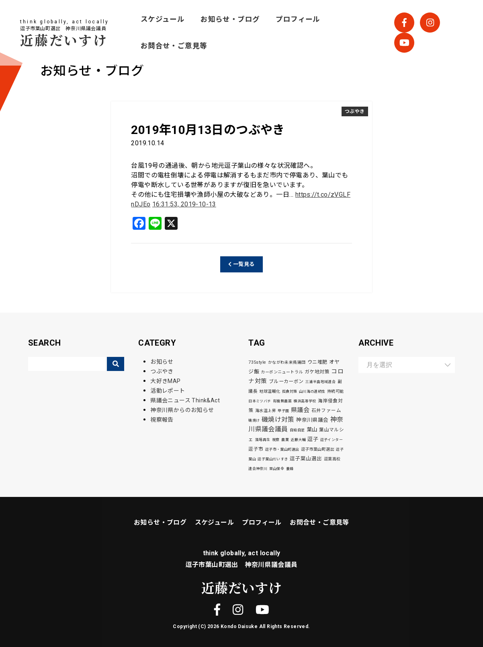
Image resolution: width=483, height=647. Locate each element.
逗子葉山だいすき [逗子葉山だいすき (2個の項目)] (273, 459)
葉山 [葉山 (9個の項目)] (312, 430)
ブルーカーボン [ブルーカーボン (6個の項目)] (286, 381)
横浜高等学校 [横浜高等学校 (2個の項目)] (304, 401)
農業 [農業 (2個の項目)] (285, 440)
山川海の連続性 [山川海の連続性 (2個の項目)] (312, 391)
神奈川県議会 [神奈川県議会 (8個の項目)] (312, 420)
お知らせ (162, 362)
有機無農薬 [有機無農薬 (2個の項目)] (282, 401)
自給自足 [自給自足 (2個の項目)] (297, 430)
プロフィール (298, 19)
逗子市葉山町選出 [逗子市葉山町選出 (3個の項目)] (317, 449)
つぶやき (355, 111)
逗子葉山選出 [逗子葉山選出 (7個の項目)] (306, 458)
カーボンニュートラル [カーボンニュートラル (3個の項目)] (282, 372)
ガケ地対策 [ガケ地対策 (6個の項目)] (317, 372)
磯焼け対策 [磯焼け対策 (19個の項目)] (278, 419)
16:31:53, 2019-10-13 (184, 204)
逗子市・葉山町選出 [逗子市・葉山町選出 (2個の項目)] (282, 449)
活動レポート (167, 391)
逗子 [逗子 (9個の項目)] (312, 439)
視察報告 (162, 419)
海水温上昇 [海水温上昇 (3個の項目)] (265, 410)
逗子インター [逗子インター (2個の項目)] (331, 440)
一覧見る (241, 264)
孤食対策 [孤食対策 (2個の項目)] (289, 391)
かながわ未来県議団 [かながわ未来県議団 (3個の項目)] (287, 362)
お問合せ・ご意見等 (174, 46)
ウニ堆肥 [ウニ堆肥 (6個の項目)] (317, 362)
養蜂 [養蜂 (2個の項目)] (290, 469)
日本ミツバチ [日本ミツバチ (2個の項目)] (259, 401)
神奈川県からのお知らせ (182, 410)
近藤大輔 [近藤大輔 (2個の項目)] (298, 440)
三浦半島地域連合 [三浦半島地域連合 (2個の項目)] (320, 382)
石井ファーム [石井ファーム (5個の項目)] (326, 410)
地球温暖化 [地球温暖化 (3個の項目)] (269, 391)
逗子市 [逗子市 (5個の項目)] (255, 449)
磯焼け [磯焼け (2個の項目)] (254, 420)
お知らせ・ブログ (230, 19)
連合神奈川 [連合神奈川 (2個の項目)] (257, 469)
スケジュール (162, 19)
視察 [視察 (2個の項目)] (276, 440)
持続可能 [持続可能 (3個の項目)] (335, 391)
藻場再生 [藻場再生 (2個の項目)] (262, 440)
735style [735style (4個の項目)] (257, 362)
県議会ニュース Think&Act (185, 400)
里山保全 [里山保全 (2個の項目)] (276, 469)
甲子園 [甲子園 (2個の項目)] (283, 411)
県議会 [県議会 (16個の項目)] (300, 410)
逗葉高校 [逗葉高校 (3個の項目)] (332, 459)
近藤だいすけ (64, 39)
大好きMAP (165, 381)
